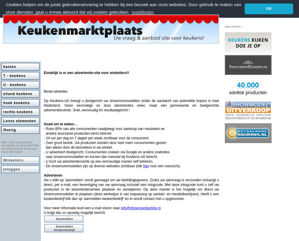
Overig (9, 130)
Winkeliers (13, 160)
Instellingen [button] (143, 12)
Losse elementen (19, 121)
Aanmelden (64, 218)
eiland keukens (17, 94)
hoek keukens (16, 103)
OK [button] (269, 8)
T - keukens (14, 75)
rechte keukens (18, 112)
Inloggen (11, 169)
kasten (9, 66)
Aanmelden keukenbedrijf (64, 227)
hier (146, 166)
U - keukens (14, 84)
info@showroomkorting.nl (141, 208)
